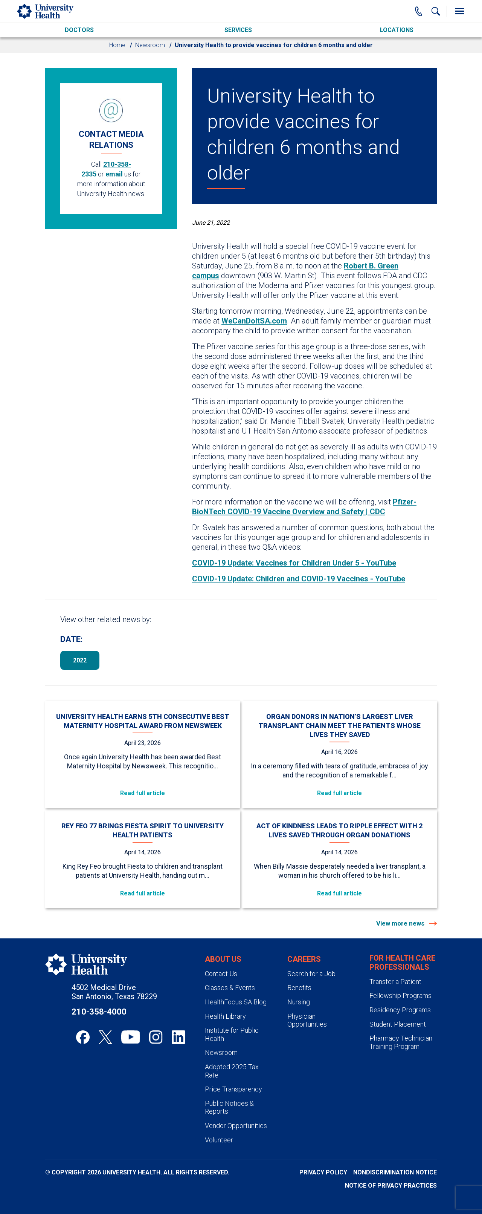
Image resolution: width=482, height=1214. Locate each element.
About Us (223, 959)
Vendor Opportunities (236, 1126)
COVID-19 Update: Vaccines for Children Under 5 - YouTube (294, 562)
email (114, 174)
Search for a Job (311, 974)
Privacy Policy (323, 1172)
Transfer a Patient (395, 982)
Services (238, 30)
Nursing (298, 1002)
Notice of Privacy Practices (391, 1185)
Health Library (225, 1016)
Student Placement (397, 1024)
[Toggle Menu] (459, 11)
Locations (396, 30)
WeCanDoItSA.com (254, 320)
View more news (401, 923)
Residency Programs (400, 1010)
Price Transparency (233, 1089)
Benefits (299, 988)
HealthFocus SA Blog (236, 1002)
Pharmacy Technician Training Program (400, 1042)
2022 (80, 660)
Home (117, 45)
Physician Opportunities (307, 1020)
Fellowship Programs (400, 995)
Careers (304, 959)
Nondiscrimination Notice (395, 1172)
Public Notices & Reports (229, 1107)
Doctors (79, 30)
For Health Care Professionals (402, 962)
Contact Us (221, 974)
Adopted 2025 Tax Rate (232, 1071)
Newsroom (150, 45)
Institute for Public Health (232, 1034)
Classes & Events (230, 988)
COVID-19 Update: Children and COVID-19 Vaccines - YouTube (298, 578)
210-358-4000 (99, 1011)
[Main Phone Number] (418, 11)
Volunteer (219, 1140)
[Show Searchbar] (435, 11)
